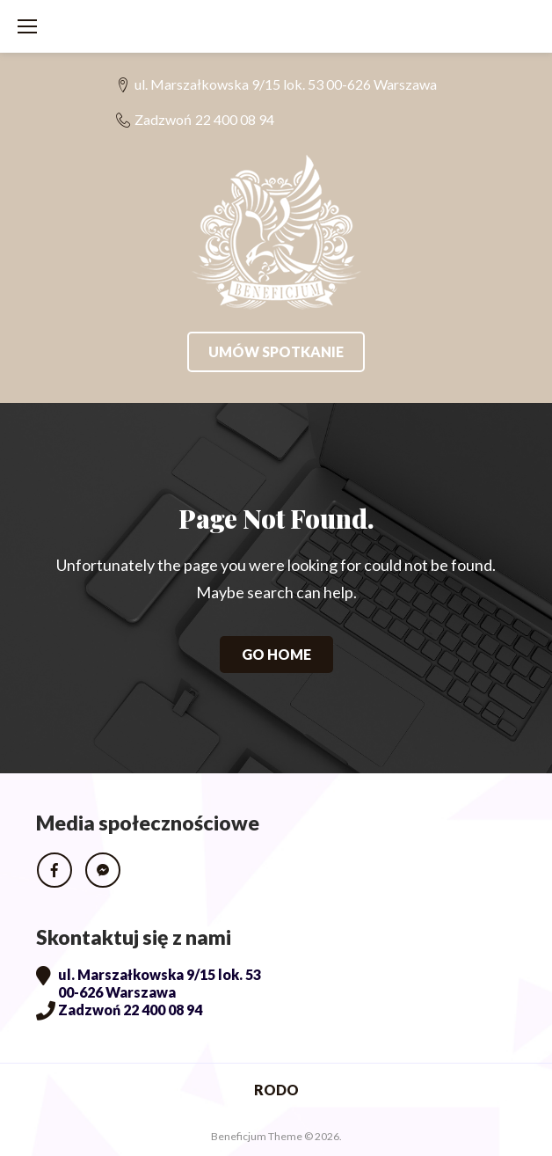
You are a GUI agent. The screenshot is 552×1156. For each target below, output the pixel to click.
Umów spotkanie (276, 351)
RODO (276, 1089)
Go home (276, 654)
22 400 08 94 (234, 119)
